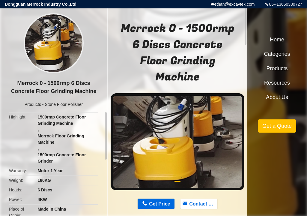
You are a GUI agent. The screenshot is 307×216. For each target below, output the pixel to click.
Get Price (159, 203)
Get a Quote (277, 126)
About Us (277, 97)
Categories (277, 54)
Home (277, 40)
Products (33, 104)
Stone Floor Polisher (64, 104)
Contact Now (203, 203)
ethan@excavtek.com (234, 4)
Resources (277, 83)
